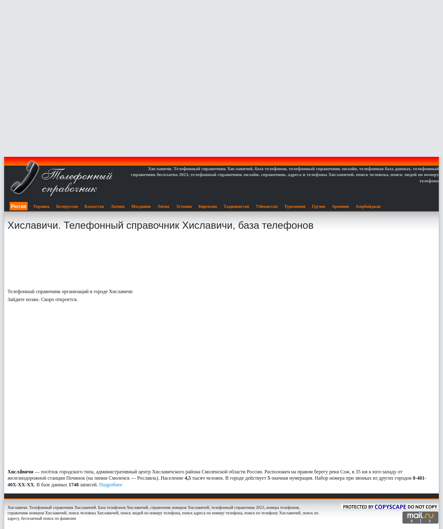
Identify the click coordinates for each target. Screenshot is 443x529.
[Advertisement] (221, 78)
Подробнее (110, 485)
